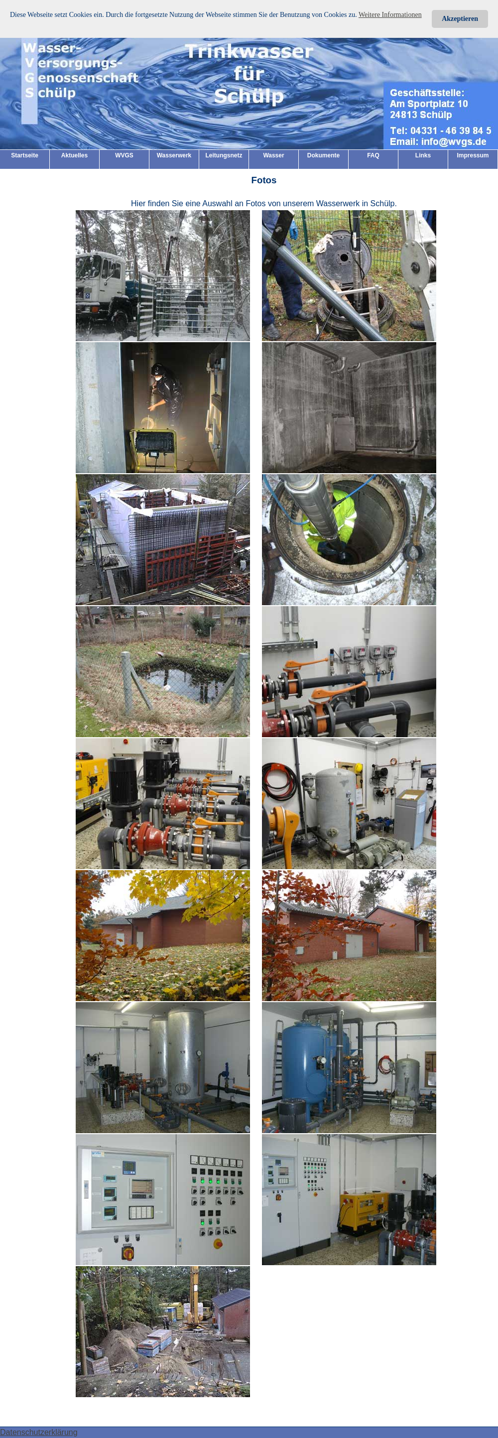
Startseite (24, 155)
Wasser (273, 155)
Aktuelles (74, 155)
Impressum (473, 155)
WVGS (124, 155)
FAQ (373, 155)
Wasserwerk (174, 155)
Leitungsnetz (224, 155)
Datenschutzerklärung (39, 1432)
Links (423, 155)
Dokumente (323, 155)
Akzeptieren (460, 18)
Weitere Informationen (390, 14)
